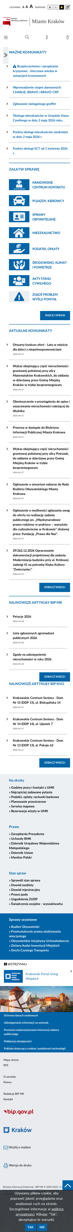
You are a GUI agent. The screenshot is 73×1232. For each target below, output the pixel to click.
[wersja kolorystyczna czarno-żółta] (61, 7)
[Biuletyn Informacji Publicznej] (36, 1114)
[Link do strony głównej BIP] (36, 21)
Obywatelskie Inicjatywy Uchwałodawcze (40, 941)
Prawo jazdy (19, 894)
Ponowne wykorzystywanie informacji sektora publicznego (31, 1032)
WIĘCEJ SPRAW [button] (57, 315)
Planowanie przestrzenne (28, 801)
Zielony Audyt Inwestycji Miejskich (35, 945)
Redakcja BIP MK (14, 1094)
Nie (42, 1227)
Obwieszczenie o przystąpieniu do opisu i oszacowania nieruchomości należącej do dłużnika (41, 406)
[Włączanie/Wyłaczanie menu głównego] (6, 38)
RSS (6, 1065)
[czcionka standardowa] (23, 7)
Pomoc (8, 1082)
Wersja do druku (18, 1165)
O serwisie (10, 1077)
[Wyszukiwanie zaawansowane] (27, 37)
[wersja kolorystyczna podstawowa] (50, 7)
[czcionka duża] (31, 6)
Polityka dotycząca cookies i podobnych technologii (35, 1048)
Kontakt (8, 1099)
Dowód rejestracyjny (25, 889)
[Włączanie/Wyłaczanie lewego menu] (5, 55)
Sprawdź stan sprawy (25, 880)
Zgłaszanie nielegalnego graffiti (34, 104)
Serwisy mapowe (23, 806)
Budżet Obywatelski (25, 926)
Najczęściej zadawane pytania (31, 792)
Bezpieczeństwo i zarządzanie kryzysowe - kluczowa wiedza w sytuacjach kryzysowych (35, 71)
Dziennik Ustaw (22, 852)
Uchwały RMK (21, 838)
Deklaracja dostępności (18, 1041)
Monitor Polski (21, 857)
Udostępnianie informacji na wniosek (26, 1022)
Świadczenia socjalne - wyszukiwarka (37, 904)
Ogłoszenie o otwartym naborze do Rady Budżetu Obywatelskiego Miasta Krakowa (41, 489)
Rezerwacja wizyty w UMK (29, 811)
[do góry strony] (67, 1185)
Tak (30, 1227)
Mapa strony (11, 1060)
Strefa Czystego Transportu (30, 950)
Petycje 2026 (22, 616)
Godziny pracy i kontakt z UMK (32, 787)
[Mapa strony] (47, 38)
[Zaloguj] (68, 38)
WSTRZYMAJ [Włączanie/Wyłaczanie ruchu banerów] (15, 964)
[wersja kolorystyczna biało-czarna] (55, 7)
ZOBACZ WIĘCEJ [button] (57, 587)
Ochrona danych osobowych (21, 1015)
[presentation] (71, 971)
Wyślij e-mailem (17, 1147)
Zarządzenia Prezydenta (27, 834)
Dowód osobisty (22, 885)
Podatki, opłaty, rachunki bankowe (35, 797)
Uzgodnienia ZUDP (24, 899)
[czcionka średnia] (26, 7)
